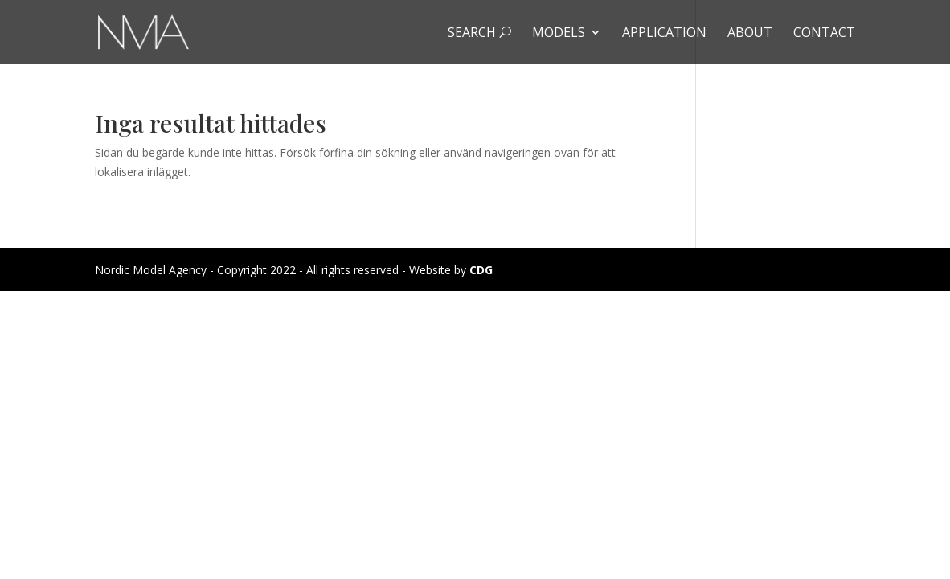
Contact (824, 34)
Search (479, 34)
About (749, 34)
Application (664, 34)
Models (558, 34)
